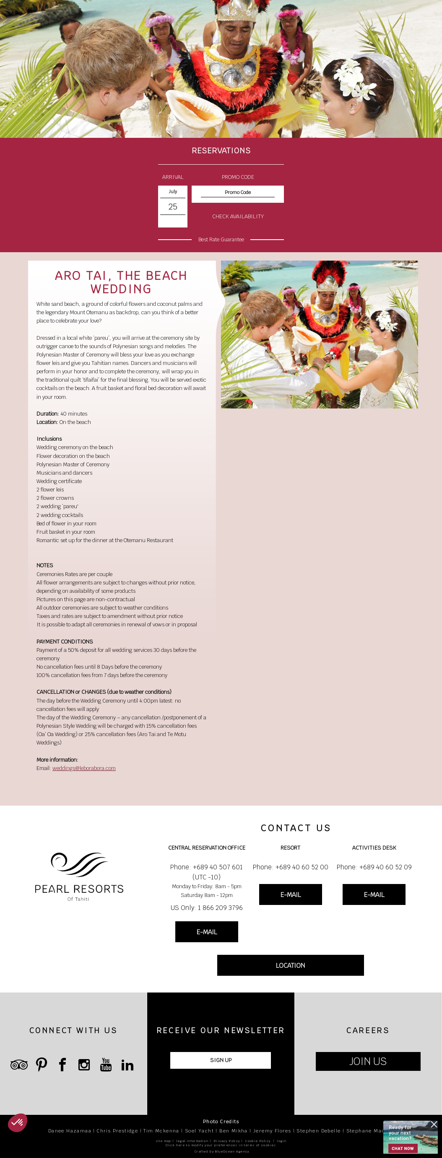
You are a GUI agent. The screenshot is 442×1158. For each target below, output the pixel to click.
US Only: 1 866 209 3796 (207, 908)
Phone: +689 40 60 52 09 (374, 867)
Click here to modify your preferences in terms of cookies (221, 1145)
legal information (192, 1141)
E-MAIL (207, 932)
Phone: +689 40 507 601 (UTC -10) (206, 872)
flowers (137, 304)
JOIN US (368, 1061)
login (281, 1141)
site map (164, 1141)
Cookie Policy (257, 1141)
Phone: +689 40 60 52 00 (290, 867)
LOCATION (290, 965)
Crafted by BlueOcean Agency (222, 1151)
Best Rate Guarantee (221, 239)
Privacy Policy (227, 1141)
